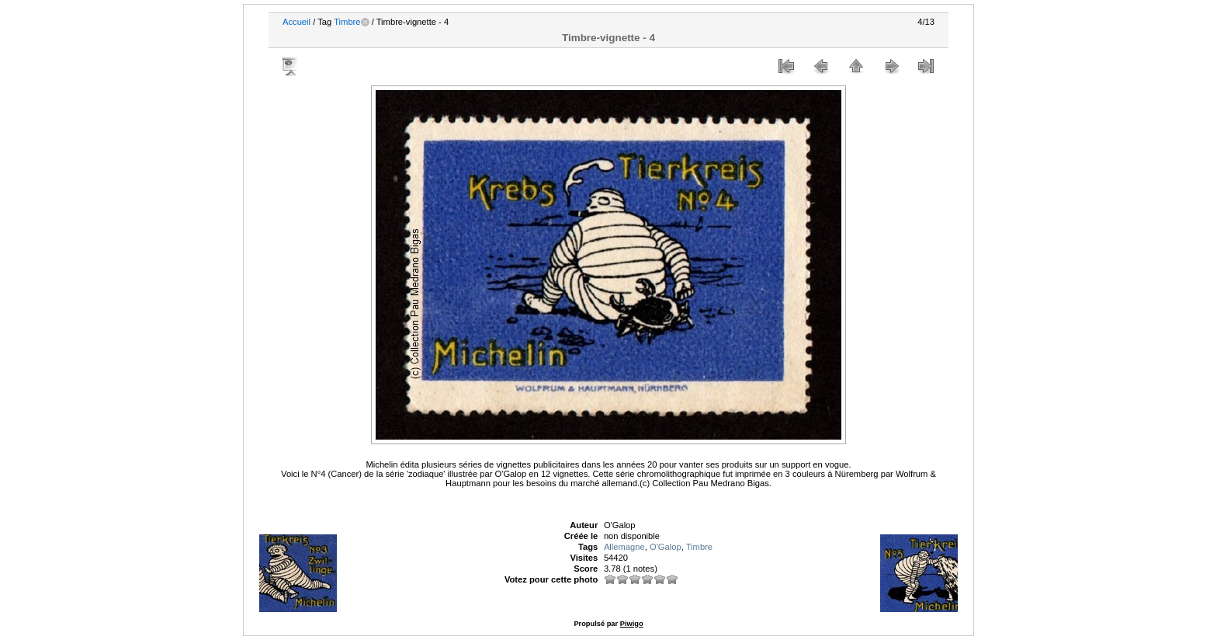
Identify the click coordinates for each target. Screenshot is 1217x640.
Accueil (296, 21)
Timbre (347, 21)
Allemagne (624, 546)
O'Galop (665, 546)
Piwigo (631, 624)
